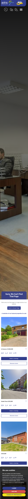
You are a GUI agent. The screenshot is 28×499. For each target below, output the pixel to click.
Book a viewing (14, 358)
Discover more (14, 363)
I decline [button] (14, 491)
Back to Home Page (14, 308)
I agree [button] (14, 488)
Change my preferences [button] (14, 495)
